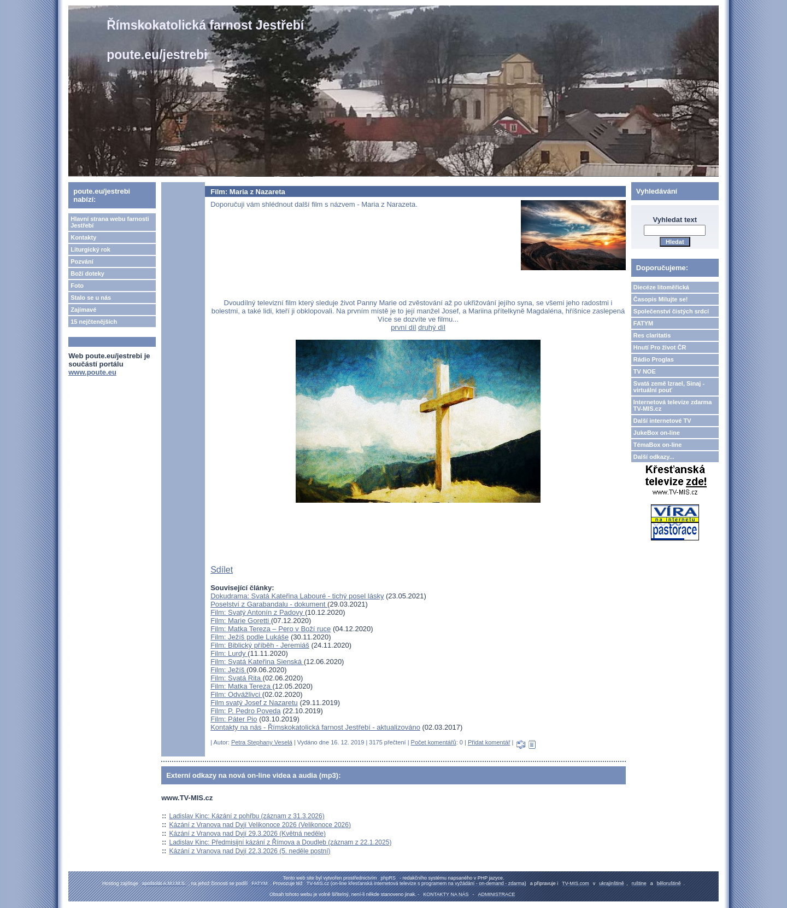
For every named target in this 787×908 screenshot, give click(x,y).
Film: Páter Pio (233, 719)
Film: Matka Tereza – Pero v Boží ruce (270, 629)
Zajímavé (83, 309)
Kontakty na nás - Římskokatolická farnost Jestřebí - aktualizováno (315, 727)
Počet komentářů (433, 742)
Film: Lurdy (229, 653)
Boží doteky (87, 273)
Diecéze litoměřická (661, 287)
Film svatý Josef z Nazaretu (254, 703)
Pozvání (82, 261)
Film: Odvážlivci (236, 694)
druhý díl (431, 327)
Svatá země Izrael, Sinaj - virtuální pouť (668, 386)
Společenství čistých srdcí (671, 311)
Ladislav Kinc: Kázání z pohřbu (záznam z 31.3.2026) (247, 816)
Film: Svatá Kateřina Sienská (257, 661)
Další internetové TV (662, 420)
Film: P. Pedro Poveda (245, 711)
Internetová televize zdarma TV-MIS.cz (672, 405)
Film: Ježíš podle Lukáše (249, 637)
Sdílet (221, 569)
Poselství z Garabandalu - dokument (268, 604)
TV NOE (644, 371)
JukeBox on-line (656, 432)
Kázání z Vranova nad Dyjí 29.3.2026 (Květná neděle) (247, 833)
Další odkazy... (653, 456)
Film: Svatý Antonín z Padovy (257, 612)
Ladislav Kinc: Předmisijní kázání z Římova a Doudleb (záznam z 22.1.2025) (280, 842)
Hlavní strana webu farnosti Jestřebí (110, 222)
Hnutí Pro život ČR (659, 347)
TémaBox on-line (657, 444)
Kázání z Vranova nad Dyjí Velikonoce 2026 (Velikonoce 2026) (260, 825)
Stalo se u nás (91, 297)
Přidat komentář (489, 742)
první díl (403, 327)
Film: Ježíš (228, 670)
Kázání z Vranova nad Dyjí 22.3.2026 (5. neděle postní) (250, 851)
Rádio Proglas (653, 359)
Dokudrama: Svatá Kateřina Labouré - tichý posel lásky (297, 596)
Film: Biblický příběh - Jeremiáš (259, 645)
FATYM (643, 323)
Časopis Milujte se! (660, 299)
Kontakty (83, 237)
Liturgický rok (90, 249)
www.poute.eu (92, 372)
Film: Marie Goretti (240, 620)
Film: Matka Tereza (241, 686)
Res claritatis (652, 335)
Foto (77, 285)
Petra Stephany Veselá (261, 742)
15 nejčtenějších (94, 321)
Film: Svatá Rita (236, 678)
